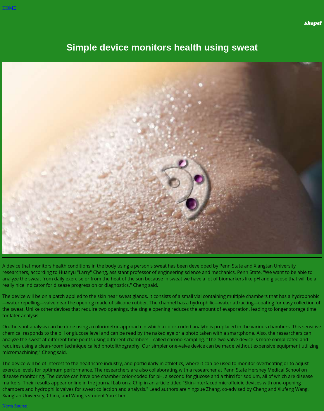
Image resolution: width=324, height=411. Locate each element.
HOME (9, 8)
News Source (14, 405)
